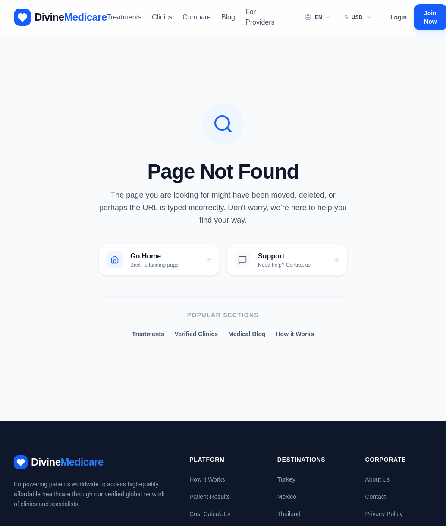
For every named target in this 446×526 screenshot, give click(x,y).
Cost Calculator (210, 513)
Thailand (289, 513)
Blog (228, 17)
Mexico (286, 496)
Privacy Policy (383, 513)
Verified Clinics (196, 334)
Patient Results (209, 496)
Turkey (286, 479)
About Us (377, 479)
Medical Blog (246, 334)
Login (398, 17)
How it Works (295, 334)
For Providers (260, 17)
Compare (196, 17)
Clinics (162, 17)
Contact (375, 496)
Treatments (124, 17)
